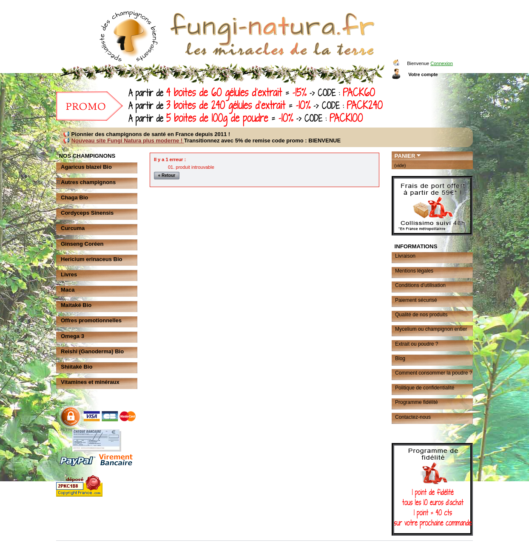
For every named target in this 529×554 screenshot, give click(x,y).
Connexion (441, 63)
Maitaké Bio (76, 305)
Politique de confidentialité (424, 388)
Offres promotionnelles (91, 320)
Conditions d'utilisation (420, 285)
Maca (68, 290)
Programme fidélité (416, 402)
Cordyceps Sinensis (87, 213)
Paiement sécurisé (416, 300)
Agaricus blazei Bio (86, 167)
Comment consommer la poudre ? (433, 373)
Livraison (405, 256)
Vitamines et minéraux (90, 382)
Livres (69, 274)
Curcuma (73, 228)
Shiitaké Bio (76, 367)
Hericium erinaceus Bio (91, 259)
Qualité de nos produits (421, 315)
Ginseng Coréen (82, 244)
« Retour (167, 175)
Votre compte (423, 74)
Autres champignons (88, 182)
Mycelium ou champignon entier (431, 329)
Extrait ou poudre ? (416, 344)
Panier (405, 156)
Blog (400, 358)
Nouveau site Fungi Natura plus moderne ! (127, 140)
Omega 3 (72, 336)
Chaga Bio (74, 197)
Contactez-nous (413, 417)
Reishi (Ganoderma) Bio (92, 351)
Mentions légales (414, 271)
